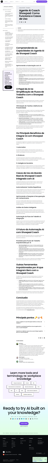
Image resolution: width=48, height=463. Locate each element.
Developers (13, 444)
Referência (7, 433)
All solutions (4, 446)
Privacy (17, 459)
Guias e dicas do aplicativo (14, 433)
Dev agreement (12, 459)
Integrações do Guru (31, 309)
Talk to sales (40, 440)
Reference (13, 443)
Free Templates (31, 448)
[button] (6, 1)
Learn (12, 440)
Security (21, 443)
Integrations (5, 443)
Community (13, 446)
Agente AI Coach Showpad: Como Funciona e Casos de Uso (28, 433)
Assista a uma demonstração (42, 1)
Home (4, 433)
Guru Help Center (23, 440)
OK (45, 459)
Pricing (4, 440)
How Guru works (5, 442)
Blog (12, 447)
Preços (22, 1)
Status (21, 442)
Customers (13, 442)
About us (30, 442)
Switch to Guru (31, 447)
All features (4, 444)
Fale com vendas (8, 87)
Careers (30, 440)
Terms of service (5, 459)
